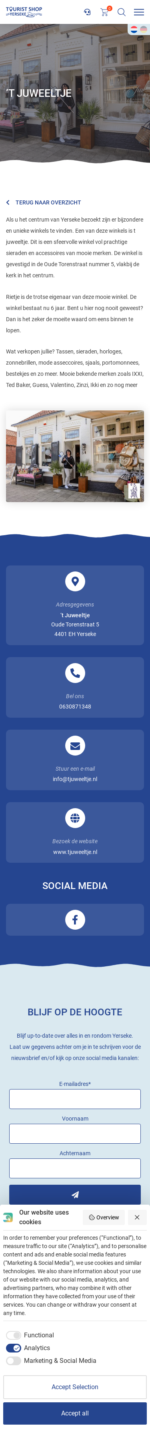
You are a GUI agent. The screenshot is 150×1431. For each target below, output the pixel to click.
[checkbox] (28, 1335)
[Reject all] (137, 1217)
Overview (103, 1217)
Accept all (75, 1413)
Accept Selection (75, 1387)
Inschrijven (75, 1195)
